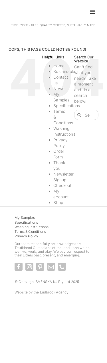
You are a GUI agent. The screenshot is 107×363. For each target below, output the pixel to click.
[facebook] (19, 267)
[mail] (51, 267)
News (58, 88)
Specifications (66, 105)
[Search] (79, 115)
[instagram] (29, 267)
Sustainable (64, 71)
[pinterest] (40, 267)
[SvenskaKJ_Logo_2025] (53, 31)
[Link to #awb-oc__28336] (92, 12)
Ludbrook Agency (54, 292)
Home (58, 65)
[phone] (62, 267)
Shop (58, 202)
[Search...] (86, 115)
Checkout (62, 185)
